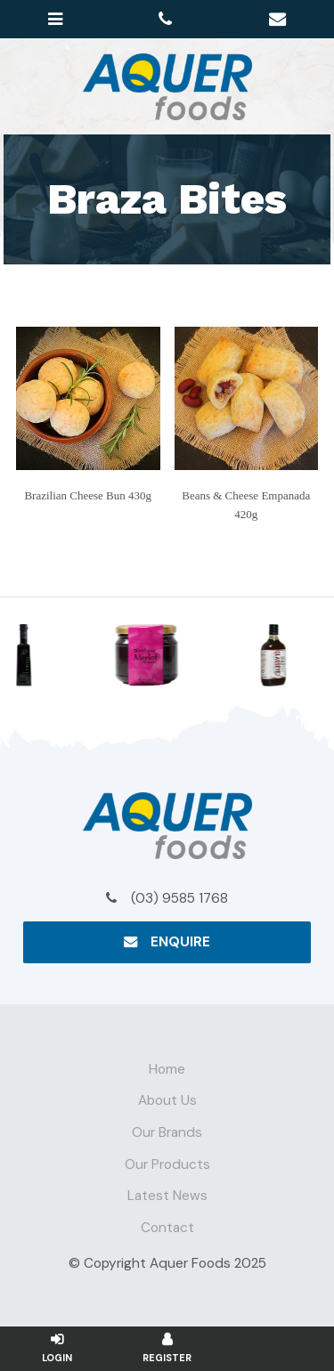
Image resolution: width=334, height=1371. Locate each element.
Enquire (180, 942)
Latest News (167, 1196)
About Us (167, 1100)
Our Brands (167, 1132)
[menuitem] (167, 1070)
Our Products (167, 1164)
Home (167, 1069)
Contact (167, 1228)
